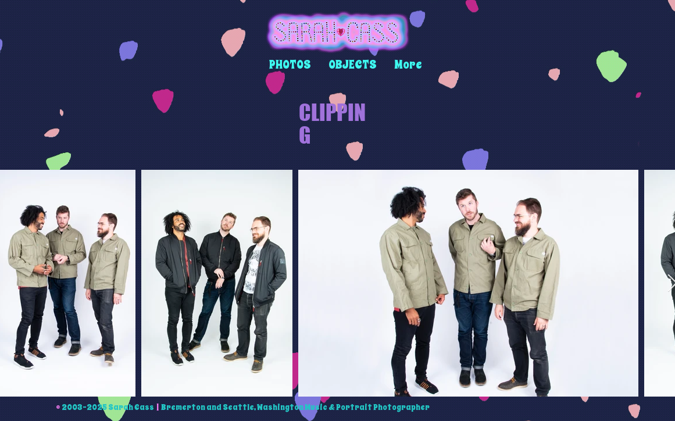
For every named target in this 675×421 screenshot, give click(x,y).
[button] (290, 65)
